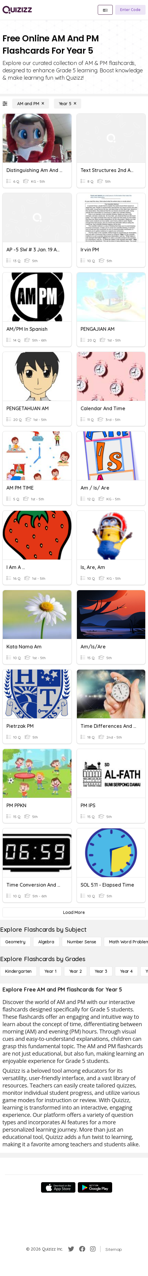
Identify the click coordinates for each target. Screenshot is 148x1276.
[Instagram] (93, 1249)
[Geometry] (15, 942)
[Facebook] (82, 1249)
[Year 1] (50, 971)
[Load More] (74, 912)
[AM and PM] (30, 104)
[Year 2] (75, 971)
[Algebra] (46, 942)
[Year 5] (67, 104)
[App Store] (58, 1187)
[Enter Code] (130, 10)
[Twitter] (71, 1249)
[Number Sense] (81, 942)
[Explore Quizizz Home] (17, 10)
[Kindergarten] (18, 971)
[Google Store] (95, 1187)
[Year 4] (126, 971)
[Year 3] (100, 971)
